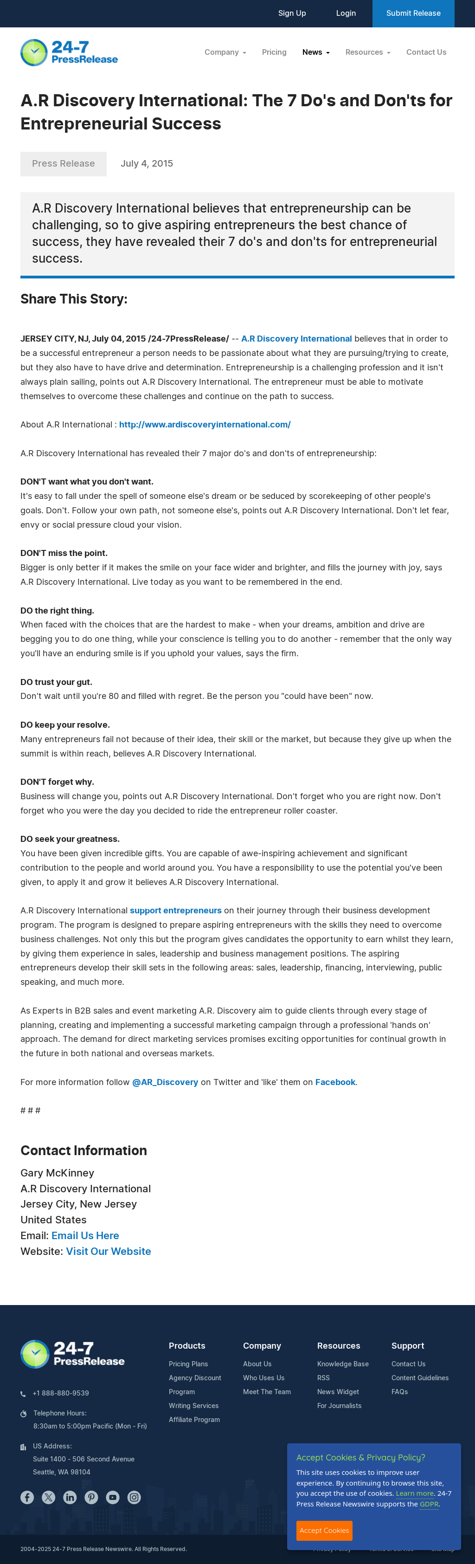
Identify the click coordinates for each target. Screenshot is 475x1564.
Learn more (415, 1493)
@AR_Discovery (165, 1083)
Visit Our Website (108, 1252)
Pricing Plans (188, 1364)
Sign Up (292, 13)
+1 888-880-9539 (60, 1393)
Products (187, 1346)
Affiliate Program (194, 1420)
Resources (338, 1346)
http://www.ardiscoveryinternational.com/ (205, 425)
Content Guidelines (420, 1378)
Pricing (274, 52)
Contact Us (426, 52)
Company (262, 1346)
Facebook (335, 1083)
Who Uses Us (264, 1378)
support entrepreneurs (176, 911)
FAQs (400, 1392)
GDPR (429, 1503)
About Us (257, 1364)
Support (408, 1346)
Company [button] (223, 52)
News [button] (313, 52)
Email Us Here (85, 1236)
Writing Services (194, 1406)
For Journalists (339, 1406)
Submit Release (413, 13)
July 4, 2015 (147, 163)
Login (346, 13)
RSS (323, 1378)
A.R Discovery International (296, 339)
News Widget (338, 1392)
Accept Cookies (324, 1530)
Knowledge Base (343, 1364)
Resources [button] (365, 52)
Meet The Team (267, 1392)
